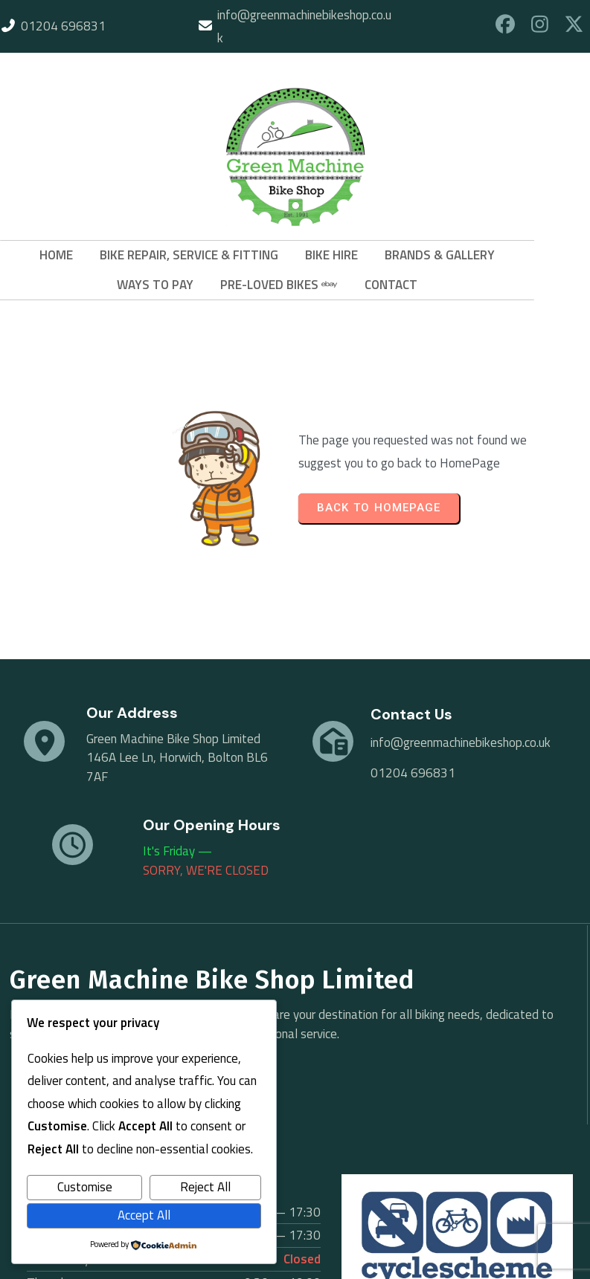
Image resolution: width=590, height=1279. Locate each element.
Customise (84, 1187)
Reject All (205, 1187)
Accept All (144, 1215)
